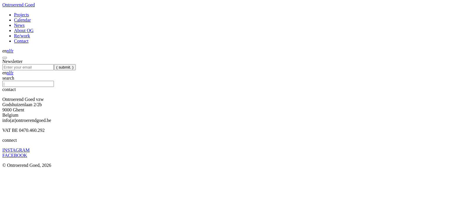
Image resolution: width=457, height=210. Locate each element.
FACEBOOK (14, 155)
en (4, 50)
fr (12, 50)
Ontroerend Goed (18, 4)
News (19, 25)
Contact (21, 40)
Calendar (22, 20)
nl (8, 50)
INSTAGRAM (16, 150)
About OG (24, 30)
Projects (21, 14)
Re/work (22, 35)
